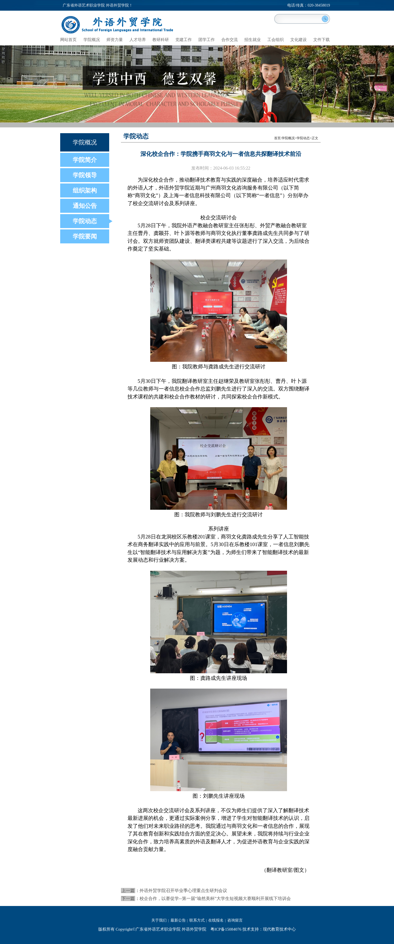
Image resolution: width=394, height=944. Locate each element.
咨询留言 (235, 920)
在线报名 (216, 920)
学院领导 (85, 175)
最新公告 (178, 920)
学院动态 (85, 221)
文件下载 (321, 39)
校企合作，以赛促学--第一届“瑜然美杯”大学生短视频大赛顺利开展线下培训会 (215, 898)
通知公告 (85, 205)
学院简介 (85, 159)
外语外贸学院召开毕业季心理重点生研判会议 (183, 890)
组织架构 (85, 190)
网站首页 (68, 39)
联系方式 (197, 920)
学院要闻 (85, 236)
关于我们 (159, 920)
